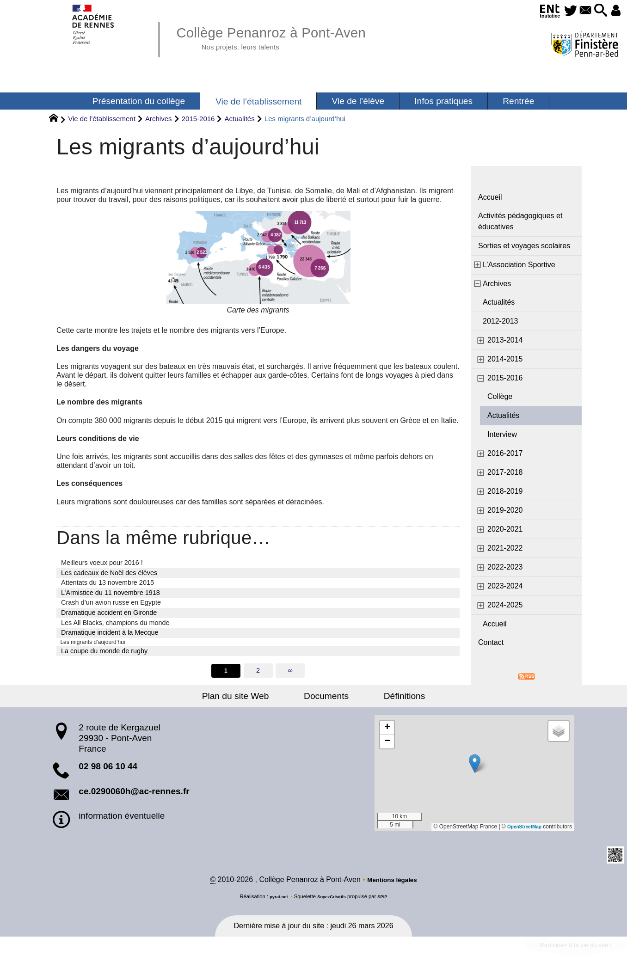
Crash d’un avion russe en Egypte (111, 602)
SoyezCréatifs (332, 900)
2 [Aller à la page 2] (258, 672)
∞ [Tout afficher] (291, 672)
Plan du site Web (250, 699)
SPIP (387, 900)
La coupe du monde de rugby (104, 652)
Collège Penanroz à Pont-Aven (289, 37)
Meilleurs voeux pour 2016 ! (102, 562)
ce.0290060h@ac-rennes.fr (134, 794)
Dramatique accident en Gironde (109, 612)
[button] (594, 11)
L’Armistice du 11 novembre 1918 (110, 592)
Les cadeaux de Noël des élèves (109, 572)
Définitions (390, 699)
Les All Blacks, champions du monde (115, 622)
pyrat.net (275, 900)
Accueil (490, 197)
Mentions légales (392, 884)
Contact (491, 642)
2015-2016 (198, 119)
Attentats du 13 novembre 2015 (107, 582)
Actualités (240, 119)
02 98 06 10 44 (108, 769)
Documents (326, 699)
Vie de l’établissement (101, 119)
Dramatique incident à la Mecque (109, 632)
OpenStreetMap (520, 830)
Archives (158, 119)
